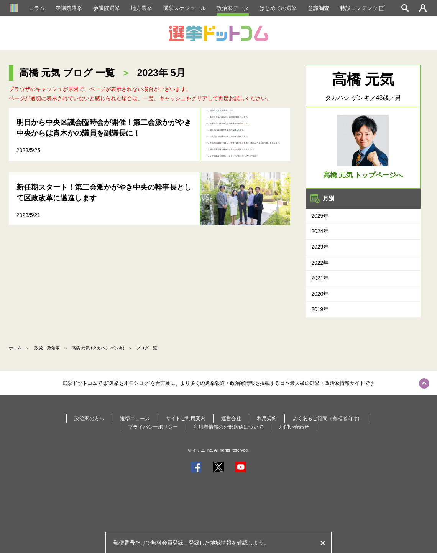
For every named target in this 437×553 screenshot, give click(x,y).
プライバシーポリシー (153, 427)
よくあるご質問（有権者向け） (327, 418)
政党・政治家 (47, 348)
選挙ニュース (135, 418)
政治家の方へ (89, 418)
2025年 (320, 216)
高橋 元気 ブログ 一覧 (67, 72)
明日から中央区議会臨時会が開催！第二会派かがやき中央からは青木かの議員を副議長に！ (103, 127)
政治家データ (233, 8)
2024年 (320, 231)
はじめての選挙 (278, 8)
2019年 (320, 309)
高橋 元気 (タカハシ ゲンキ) (98, 348)
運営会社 (231, 418)
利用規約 (267, 418)
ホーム (15, 348)
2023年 (320, 247)
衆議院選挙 (69, 8)
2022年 (320, 263)
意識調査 (318, 8)
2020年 (320, 294)
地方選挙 (141, 8)
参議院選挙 (106, 8)
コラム (37, 8)
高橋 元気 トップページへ (363, 175)
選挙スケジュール (184, 8)
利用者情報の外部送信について (228, 427)
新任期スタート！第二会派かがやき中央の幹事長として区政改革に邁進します (103, 192)
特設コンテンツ (362, 8)
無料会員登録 (167, 543)
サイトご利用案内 (185, 418)
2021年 (320, 278)
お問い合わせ (294, 427)
